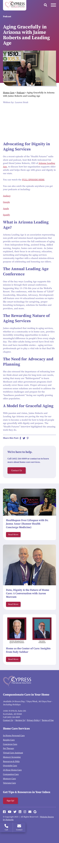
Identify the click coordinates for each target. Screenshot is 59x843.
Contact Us (16, 470)
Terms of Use (48, 720)
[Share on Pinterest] (27, 438)
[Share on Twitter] (24, 438)
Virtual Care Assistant (13, 752)
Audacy (7, 195)
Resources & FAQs (11, 761)
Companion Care (11, 774)
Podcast (21, 92)
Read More (13, 534)
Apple (6, 208)
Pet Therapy (8, 748)
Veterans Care (9, 783)
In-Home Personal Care (14, 735)
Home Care (8, 92)
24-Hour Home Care (12, 770)
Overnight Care (10, 765)
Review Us (20, 720)
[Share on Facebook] (20, 438)
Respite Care (9, 740)
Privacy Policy (33, 720)
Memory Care (9, 778)
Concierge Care (10, 744)
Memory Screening (12, 757)
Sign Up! (10, 800)
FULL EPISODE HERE (33, 179)
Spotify (6, 214)
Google (6, 202)
